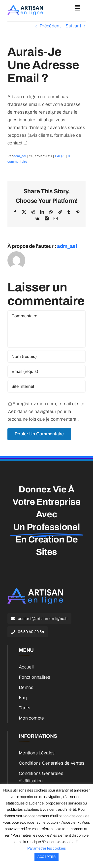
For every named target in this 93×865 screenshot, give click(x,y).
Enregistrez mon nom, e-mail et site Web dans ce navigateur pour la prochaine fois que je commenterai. (46, 411)
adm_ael (19, 156)
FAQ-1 (60, 156)
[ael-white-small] (35, 590)
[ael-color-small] (25, 7)
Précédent (50, 25)
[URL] (46, 386)
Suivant (73, 25)
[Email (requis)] (46, 371)
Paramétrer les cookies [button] (46, 848)
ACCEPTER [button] (46, 857)
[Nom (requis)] (46, 356)
